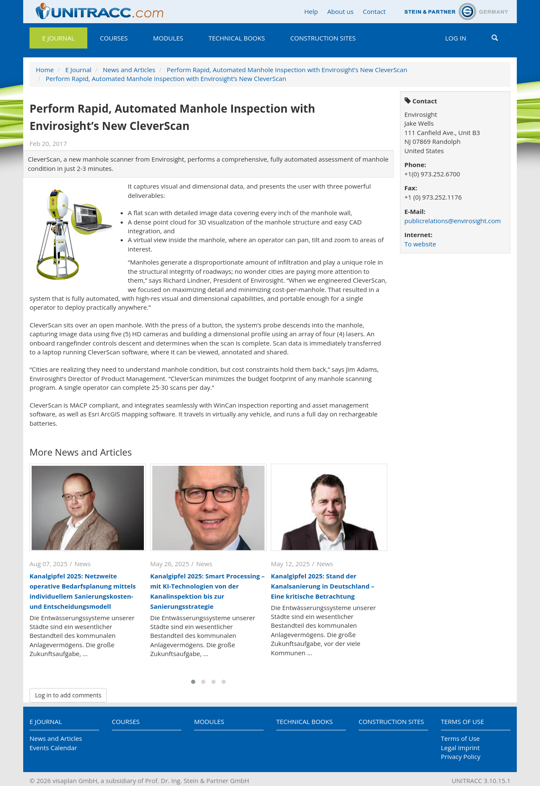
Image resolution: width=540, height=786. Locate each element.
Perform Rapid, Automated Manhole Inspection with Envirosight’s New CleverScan (287, 69)
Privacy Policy (461, 756)
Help (311, 11)
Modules (168, 38)
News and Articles (129, 69)
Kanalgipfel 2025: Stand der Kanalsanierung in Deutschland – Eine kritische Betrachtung (322, 586)
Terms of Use (462, 721)
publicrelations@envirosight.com (453, 220)
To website (420, 244)
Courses (114, 38)
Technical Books (236, 38)
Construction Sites (323, 38)
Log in (455, 38)
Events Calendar (53, 747)
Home (45, 69)
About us (340, 11)
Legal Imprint (460, 747)
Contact (374, 11)
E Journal (58, 38)
